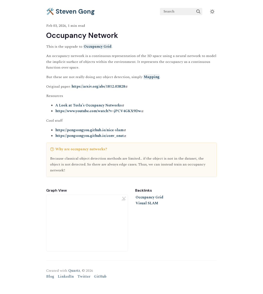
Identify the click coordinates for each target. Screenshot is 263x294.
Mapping (151, 77)
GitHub (100, 276)
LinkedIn (66, 276)
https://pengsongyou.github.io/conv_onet (90, 135)
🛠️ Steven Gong (70, 11)
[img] (198, 12)
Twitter (83, 276)
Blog (50, 276)
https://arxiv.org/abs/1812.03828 (99, 86)
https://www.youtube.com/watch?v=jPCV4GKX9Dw (99, 111)
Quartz (74, 270)
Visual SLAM (147, 203)
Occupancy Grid (97, 46)
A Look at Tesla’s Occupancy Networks (89, 105)
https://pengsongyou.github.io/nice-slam (90, 130)
